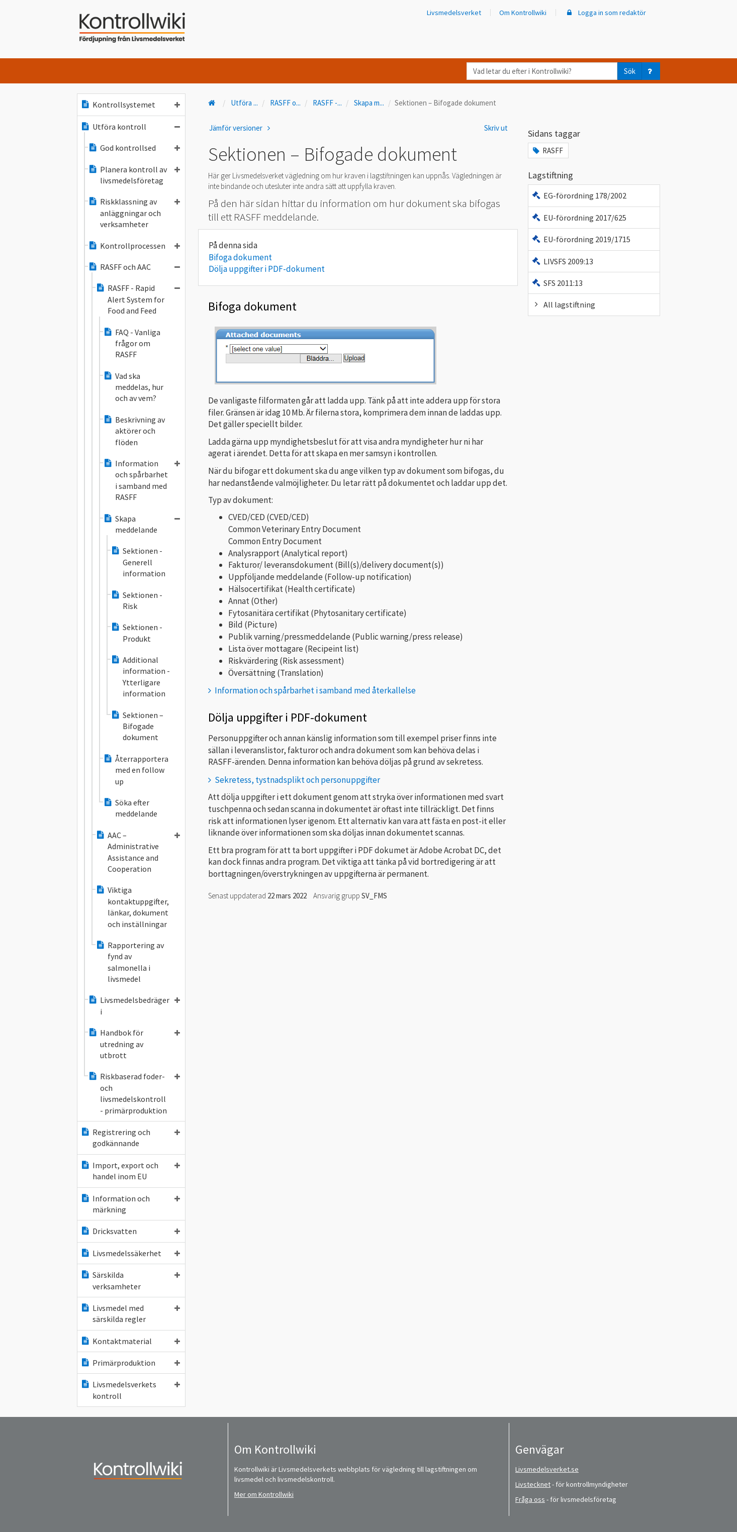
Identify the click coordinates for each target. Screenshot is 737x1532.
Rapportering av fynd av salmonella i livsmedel (130, 962)
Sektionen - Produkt (136, 632)
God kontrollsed (134, 148)
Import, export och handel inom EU (130, 1170)
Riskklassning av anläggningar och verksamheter (134, 212)
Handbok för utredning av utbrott (134, 1044)
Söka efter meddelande (130, 808)
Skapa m (369, 103)
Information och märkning (130, 1203)
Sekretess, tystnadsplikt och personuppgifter (297, 779)
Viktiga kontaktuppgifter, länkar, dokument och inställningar (132, 907)
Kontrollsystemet (130, 104)
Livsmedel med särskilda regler (130, 1313)
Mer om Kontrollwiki (264, 1494)
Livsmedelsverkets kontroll (130, 1389)
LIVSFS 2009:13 (562, 261)
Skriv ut (496, 128)
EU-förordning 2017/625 (578, 218)
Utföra (244, 103)
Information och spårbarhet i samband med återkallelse (315, 690)
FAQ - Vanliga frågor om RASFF (131, 343)
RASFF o (285, 103)
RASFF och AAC (134, 267)
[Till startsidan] (213, 103)
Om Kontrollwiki (522, 12)
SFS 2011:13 (557, 283)
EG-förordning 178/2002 (578, 195)
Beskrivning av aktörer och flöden (134, 431)
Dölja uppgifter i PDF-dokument (267, 268)
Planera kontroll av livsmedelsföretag (134, 174)
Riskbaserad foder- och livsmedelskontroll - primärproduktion (134, 1093)
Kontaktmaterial (130, 1341)
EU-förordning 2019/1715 (580, 239)
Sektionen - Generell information (138, 562)
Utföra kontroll (130, 127)
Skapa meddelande (141, 524)
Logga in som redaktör (605, 12)
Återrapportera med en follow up (135, 770)
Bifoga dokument (240, 257)
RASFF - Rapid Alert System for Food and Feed (138, 299)
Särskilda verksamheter (130, 1280)
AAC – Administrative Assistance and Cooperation (138, 852)
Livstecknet (532, 1484)
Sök (629, 71)
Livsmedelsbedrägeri (134, 1005)
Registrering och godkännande (130, 1137)
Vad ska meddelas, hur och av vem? (133, 387)
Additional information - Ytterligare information (140, 676)
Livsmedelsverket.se (547, 1469)
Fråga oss (530, 1499)
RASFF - (327, 103)
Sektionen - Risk (136, 600)
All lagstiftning (563, 304)
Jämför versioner (241, 128)
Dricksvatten (130, 1231)
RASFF (547, 150)
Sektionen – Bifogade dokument (137, 726)
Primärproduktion (130, 1363)
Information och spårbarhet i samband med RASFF (141, 480)
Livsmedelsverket (454, 12)
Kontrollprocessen (134, 246)
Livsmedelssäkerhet (130, 1253)
